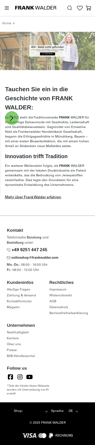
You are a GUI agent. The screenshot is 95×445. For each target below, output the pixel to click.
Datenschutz (58, 307)
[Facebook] (10, 377)
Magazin (13, 307)
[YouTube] (29, 377)
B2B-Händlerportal (21, 356)
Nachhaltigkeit (18, 332)
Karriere (13, 338)
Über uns (14, 344)
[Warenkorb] (88, 8)
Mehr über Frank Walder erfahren (33, 197)
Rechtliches (61, 282)
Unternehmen (21, 325)
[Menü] (6, 8)
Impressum (57, 289)
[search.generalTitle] (69, 8)
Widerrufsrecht (60, 295)
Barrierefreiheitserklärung (68, 313)
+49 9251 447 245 (27, 250)
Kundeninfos (20, 282)
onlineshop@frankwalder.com (32, 258)
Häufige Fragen (18, 289)
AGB (52, 301)
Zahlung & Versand (21, 295)
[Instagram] (20, 377)
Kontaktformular (19, 301)
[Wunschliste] (79, 8)
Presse (12, 350)
